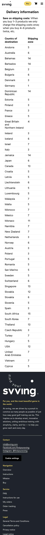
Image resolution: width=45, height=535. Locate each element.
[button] (42, 3)
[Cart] (36, 3)
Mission (6, 478)
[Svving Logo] (7, 3)
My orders (7, 502)
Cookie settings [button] (12, 458)
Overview (7, 470)
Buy (4, 482)
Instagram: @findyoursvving (15, 450)
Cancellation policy (11, 525)
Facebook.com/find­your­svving (16, 447)
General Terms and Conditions (16, 521)
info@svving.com (10, 444)
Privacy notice (9, 529)
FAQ (5, 493)
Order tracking (9, 506)
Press (5, 510)
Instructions (8, 474)
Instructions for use (11, 497)
